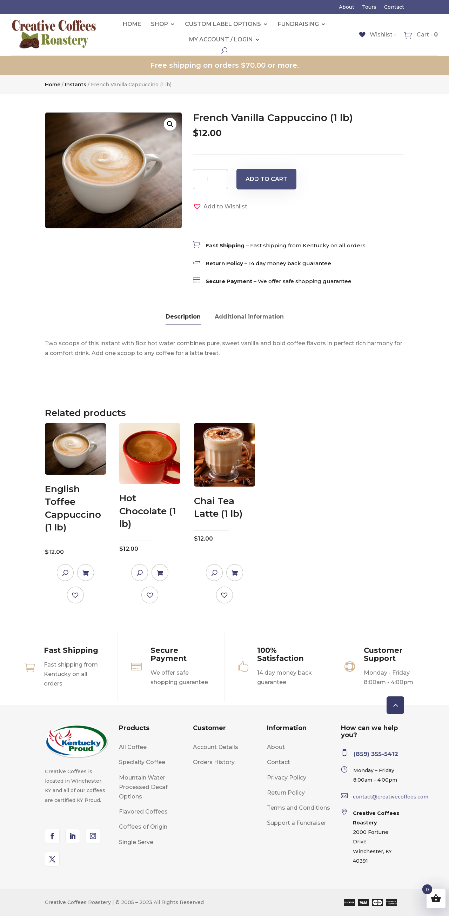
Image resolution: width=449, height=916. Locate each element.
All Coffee (133, 747)
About (346, 7)
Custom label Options (223, 24)
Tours (369, 7)
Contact (394, 7)
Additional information (249, 316)
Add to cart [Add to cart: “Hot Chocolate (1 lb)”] (160, 572)
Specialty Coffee (142, 762)
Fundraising (298, 24)
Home (132, 24)
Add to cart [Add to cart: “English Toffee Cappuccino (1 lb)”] (85, 572)
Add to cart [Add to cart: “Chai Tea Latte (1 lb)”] (234, 572)
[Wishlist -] (377, 34)
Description (183, 316)
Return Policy (286, 792)
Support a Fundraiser (296, 823)
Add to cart (266, 179)
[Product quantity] (210, 179)
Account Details (215, 747)
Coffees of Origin (143, 826)
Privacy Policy (286, 777)
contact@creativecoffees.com (390, 797)
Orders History (214, 762)
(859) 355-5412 (376, 753)
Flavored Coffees (143, 811)
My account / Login (221, 39)
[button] (170, 124)
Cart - (426, 34)
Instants (75, 84)
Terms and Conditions (298, 807)
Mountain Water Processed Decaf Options (143, 787)
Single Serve (136, 842)
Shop (159, 24)
